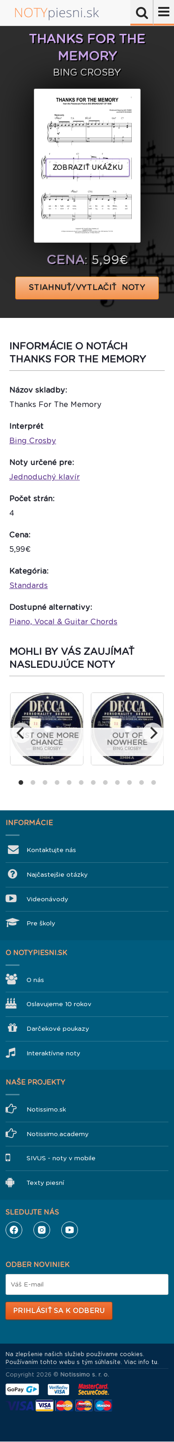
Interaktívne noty (53, 1053)
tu (154, 1362)
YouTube (69, 1230)
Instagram (41, 1230)
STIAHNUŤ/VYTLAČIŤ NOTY (87, 287)
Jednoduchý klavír (44, 476)
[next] (152, 733)
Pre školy (40, 923)
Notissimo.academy (57, 1134)
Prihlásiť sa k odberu (58, 1310)
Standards (28, 585)
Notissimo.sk (46, 1109)
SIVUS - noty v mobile (61, 1158)
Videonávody (47, 899)
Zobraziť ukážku (87, 167)
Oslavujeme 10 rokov (58, 1004)
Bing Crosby (32, 440)
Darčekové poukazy (57, 1028)
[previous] (21, 733)
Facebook (14, 1230)
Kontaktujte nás (51, 850)
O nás (35, 979)
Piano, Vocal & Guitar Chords (63, 621)
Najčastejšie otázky (57, 874)
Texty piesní (45, 1182)
